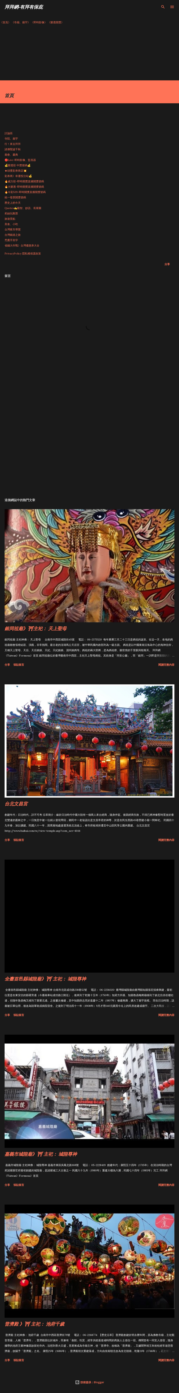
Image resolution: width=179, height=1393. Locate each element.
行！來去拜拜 (13, 144)
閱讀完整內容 (166, 664)
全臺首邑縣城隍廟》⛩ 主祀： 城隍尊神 (45, 979)
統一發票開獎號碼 (15, 197)
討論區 (9, 133)
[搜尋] (163, 7)
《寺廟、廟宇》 (20, 22)
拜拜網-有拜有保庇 (24, 7)
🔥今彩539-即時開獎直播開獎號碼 (25, 192)
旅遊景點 (10, 218)
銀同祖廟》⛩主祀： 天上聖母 (35, 628)
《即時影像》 (39, 22)
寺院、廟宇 (11, 138)
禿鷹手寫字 (11, 240)
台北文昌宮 (16, 803)
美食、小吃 (11, 224)
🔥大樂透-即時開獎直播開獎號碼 (24, 186)
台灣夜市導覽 (13, 229)
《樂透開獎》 (56, 22)
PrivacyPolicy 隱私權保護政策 (23, 253)
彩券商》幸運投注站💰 (18, 176)
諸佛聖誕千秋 (13, 149)
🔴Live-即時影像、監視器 (20, 160)
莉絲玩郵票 (11, 213)
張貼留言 (18, 664)
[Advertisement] (89, 53)
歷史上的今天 (13, 202)
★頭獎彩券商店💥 (16, 170)
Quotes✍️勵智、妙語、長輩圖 (23, 208)
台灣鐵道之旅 (13, 235)
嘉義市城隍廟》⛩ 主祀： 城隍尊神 (41, 1154)
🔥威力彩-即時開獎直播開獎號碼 (24, 181)
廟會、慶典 (11, 154)
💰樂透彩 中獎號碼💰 (18, 165)
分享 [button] (167, 264)
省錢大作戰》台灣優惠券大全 (22, 245)
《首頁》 (5, 22)
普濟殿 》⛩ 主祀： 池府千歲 (34, 1324)
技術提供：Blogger (89, 1382)
